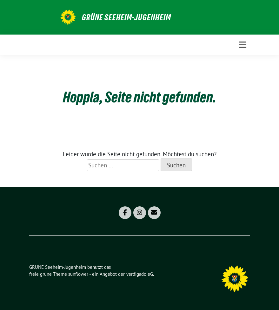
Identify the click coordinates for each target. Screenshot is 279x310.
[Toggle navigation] (242, 44)
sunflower (78, 274)
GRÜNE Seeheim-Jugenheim (126, 17)
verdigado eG (139, 274)
